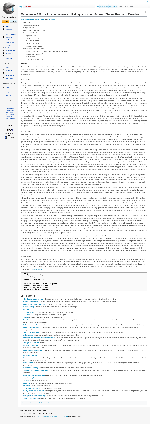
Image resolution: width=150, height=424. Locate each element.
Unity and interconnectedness (34, 375)
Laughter (26, 385)
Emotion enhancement (31, 327)
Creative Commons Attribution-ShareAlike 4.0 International (51, 416)
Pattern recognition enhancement (35, 304)
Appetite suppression (31, 398)
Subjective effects (10, 42)
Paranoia (26, 383)
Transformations (29, 320)
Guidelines (8, 73)
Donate (5, 21)
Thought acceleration (31, 332)
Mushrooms (40, 19)
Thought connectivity (31, 343)
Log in (146, 2)
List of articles (9, 53)
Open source (9, 78)
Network (8, 87)
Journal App (8, 58)
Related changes (9, 106)
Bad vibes (8, 95)
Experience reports (28, 19)
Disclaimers (46, 420)
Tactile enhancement (30, 388)
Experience (33, 403)
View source (104, 7)
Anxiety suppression (30, 345)
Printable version (9, 110)
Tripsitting (8, 45)
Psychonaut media (10, 34)
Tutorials (7, 48)
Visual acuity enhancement (33, 299)
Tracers (26, 317)
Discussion (27, 7)
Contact (13, 21)
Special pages (10, 108)
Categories (25, 403)
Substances (8, 29)
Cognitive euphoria (30, 378)
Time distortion (28, 358)
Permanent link (10, 112)
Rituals (7, 40)
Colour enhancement (30, 301)
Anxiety (26, 380)
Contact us (8, 70)
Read (97, 7)
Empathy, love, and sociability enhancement (39, 338)
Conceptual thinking (30, 368)
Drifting (26, 309)
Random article (9, 56)
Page (20, 7)
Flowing (28, 315)
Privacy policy (24, 420)
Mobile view (54, 420)
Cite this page (9, 116)
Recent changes (9, 75)
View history (113, 7)
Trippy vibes (8, 92)
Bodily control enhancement (33, 391)
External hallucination (31, 325)
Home (7, 26)
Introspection (28, 363)
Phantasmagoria (36, 270)
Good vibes (8, 90)
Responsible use (10, 50)
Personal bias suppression (33, 350)
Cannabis (51, 19)
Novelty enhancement (31, 355)
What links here (9, 104)
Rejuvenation (28, 335)
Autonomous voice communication (36, 370)
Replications (8, 37)
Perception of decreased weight (34, 396)
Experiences (8, 32)
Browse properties (10, 118)
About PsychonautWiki (35, 420)
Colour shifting (28, 307)
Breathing (29, 312)
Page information (9, 114)
